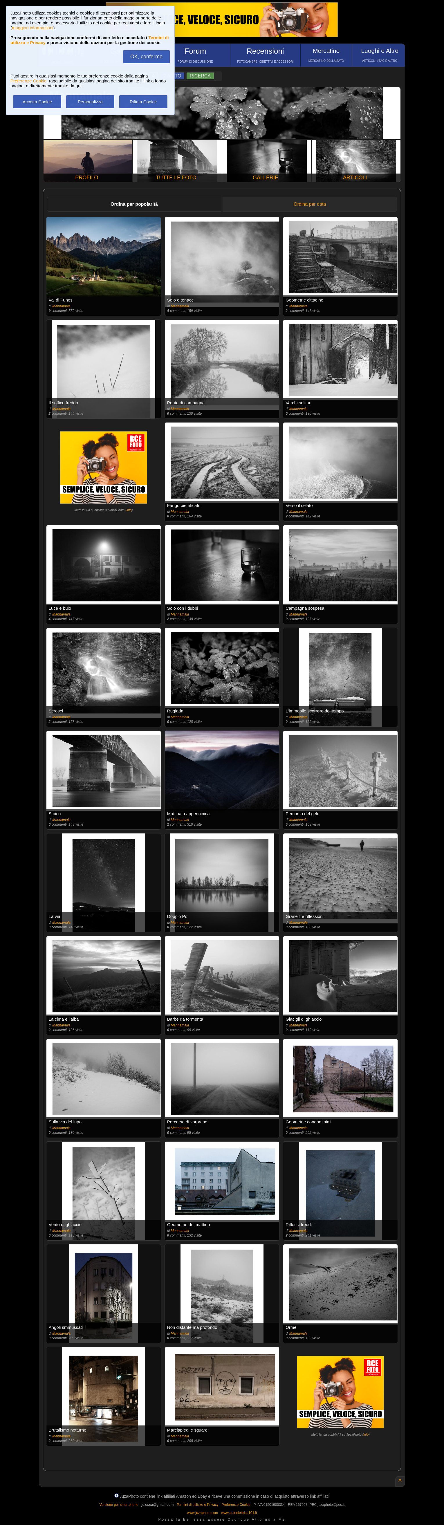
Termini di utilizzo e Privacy (198, 1505)
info (129, 510)
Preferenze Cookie (28, 80)
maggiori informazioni (32, 27)
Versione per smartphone (118, 1505)
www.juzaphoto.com (202, 1513)
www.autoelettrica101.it (239, 1513)
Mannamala (61, 306)
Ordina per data (310, 204)
